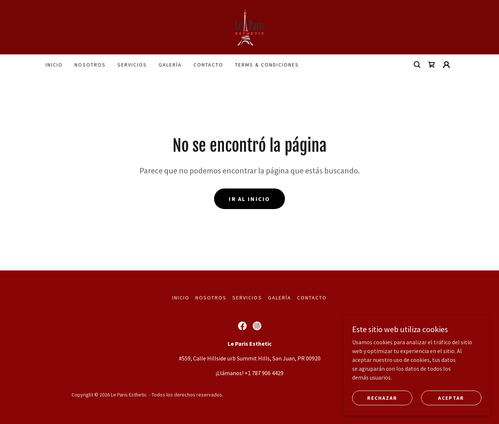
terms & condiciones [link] (267, 64)
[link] (249, 26)
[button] (446, 64)
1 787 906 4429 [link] (265, 373)
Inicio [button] (180, 297)
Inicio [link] (54, 64)
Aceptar (451, 397)
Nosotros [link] (90, 64)
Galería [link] (170, 64)
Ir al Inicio (249, 198)
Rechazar (382, 397)
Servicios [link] (132, 64)
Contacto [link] (208, 64)
